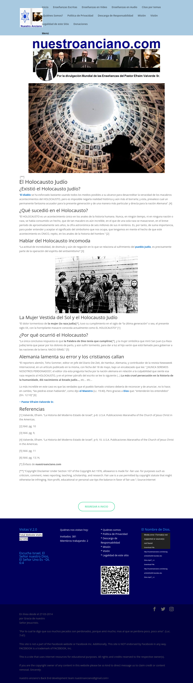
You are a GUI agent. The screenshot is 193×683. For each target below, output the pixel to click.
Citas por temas (151, 7)
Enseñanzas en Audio (124, 7)
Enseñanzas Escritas (65, 7)
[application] (155, 541)
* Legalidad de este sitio (115, 555)
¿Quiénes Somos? (52, 15)
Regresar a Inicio (96, 506)
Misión (142, 15)
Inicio (45, 7)
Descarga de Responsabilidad (115, 15)
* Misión (106, 547)
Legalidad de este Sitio (55, 24)
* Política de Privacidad (114, 534)
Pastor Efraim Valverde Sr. (37, 402)
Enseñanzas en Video (94, 7)
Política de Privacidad (80, 15)
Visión (154, 15)
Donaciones (80, 24)
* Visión (105, 551)
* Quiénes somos (111, 530)
